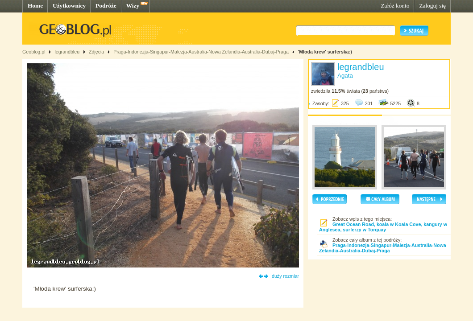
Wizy (132, 5)
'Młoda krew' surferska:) (325, 51)
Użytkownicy (69, 5)
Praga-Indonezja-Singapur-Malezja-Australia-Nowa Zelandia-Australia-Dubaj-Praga (201, 51)
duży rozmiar (285, 276)
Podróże (105, 5)
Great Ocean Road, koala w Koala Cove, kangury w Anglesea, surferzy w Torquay (383, 227)
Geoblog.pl (34, 51)
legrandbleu (66, 51)
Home (35, 5)
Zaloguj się (432, 5)
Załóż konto (395, 5)
